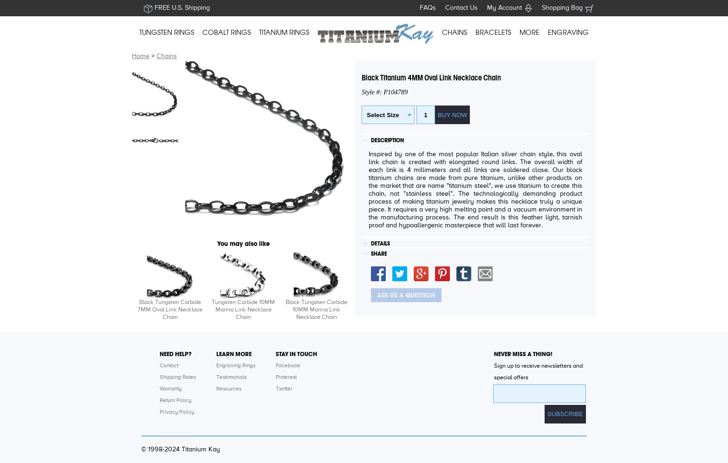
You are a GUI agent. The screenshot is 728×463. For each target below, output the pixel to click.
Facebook (288, 366)
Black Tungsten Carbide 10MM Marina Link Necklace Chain (316, 309)
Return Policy (175, 400)
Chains (166, 56)
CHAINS (454, 32)
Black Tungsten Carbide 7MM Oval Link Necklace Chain (169, 309)
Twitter (284, 389)
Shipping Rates (178, 377)
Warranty (171, 389)
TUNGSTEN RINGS (166, 32)
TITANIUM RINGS (284, 32)
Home (141, 56)
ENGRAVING (568, 32)
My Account (504, 8)
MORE (530, 32)
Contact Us (461, 8)
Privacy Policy (177, 412)
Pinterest (286, 377)
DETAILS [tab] (380, 243)
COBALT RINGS (226, 32)
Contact (169, 366)
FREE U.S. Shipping (182, 8)
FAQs (428, 8)
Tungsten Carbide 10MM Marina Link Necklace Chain (243, 309)
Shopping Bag (562, 8)
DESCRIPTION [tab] (387, 140)
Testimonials (231, 377)
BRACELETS (493, 32)
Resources (228, 389)
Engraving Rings (235, 366)
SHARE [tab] (379, 254)
